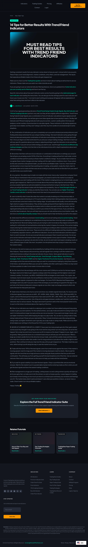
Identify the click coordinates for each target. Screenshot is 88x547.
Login (46, 7)
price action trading (66, 218)
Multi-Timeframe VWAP (24, 259)
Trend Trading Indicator (19, 190)
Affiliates (59, 4)
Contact (37, 7)
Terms (62, 543)
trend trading (39, 218)
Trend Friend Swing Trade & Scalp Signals (50, 111)
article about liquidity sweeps (27, 214)
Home (11, 15)
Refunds (71, 543)
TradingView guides (34, 81)
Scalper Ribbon (57, 256)
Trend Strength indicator (67, 187)
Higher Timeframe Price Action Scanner (50, 259)
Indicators (24, 4)
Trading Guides (37, 4)
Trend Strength (46, 256)
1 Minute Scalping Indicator (18, 113)
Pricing (49, 4)
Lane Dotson (18, 106)
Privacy (67, 543)
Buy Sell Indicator (69, 111)
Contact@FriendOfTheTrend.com (34, 543)
